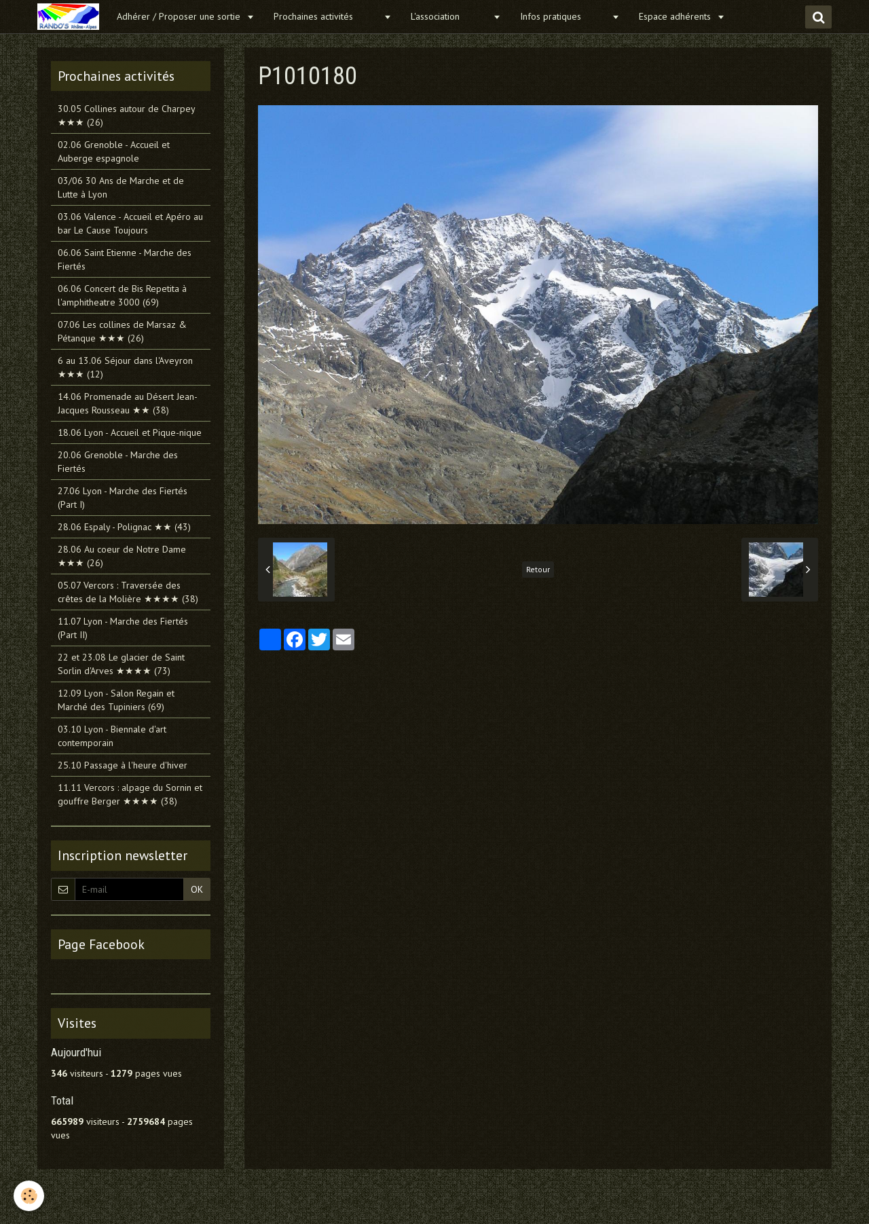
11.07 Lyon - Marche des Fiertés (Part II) (123, 628)
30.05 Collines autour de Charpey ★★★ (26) (126, 115)
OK (197, 889)
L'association (450, 16)
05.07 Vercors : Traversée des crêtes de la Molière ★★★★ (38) (128, 592)
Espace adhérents (676, 16)
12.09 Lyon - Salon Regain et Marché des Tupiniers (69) (116, 700)
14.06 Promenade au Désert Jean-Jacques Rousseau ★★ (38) (128, 403)
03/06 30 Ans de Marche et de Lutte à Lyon (121, 187)
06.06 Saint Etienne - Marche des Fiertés (124, 259)
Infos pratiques (564, 16)
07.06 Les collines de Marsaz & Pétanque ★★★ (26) (122, 331)
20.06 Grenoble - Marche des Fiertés (118, 462)
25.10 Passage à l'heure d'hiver (122, 765)
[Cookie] (29, 1196)
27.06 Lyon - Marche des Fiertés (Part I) (122, 498)
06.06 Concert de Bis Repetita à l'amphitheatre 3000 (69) (122, 295)
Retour (538, 569)
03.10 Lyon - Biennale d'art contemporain (112, 736)
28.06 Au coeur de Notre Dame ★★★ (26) (122, 556)
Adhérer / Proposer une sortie (180, 16)
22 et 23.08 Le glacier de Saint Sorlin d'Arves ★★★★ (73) (121, 664)
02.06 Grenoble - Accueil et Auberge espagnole (114, 151)
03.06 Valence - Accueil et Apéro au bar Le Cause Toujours (130, 223)
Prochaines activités (327, 16)
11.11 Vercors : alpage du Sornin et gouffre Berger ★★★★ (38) (130, 794)
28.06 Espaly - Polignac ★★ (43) (124, 527)
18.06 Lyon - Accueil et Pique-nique (130, 432)
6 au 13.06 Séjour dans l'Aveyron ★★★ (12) (125, 367)
